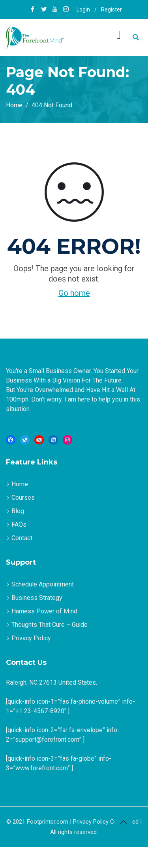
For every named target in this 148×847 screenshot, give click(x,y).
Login (83, 9)
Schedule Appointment (42, 584)
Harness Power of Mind (44, 611)
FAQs (18, 524)
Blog (17, 511)
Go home (74, 293)
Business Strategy (36, 597)
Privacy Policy (31, 638)
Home (19, 484)
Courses (23, 497)
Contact (21, 538)
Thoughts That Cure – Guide (49, 624)
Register (111, 9)
